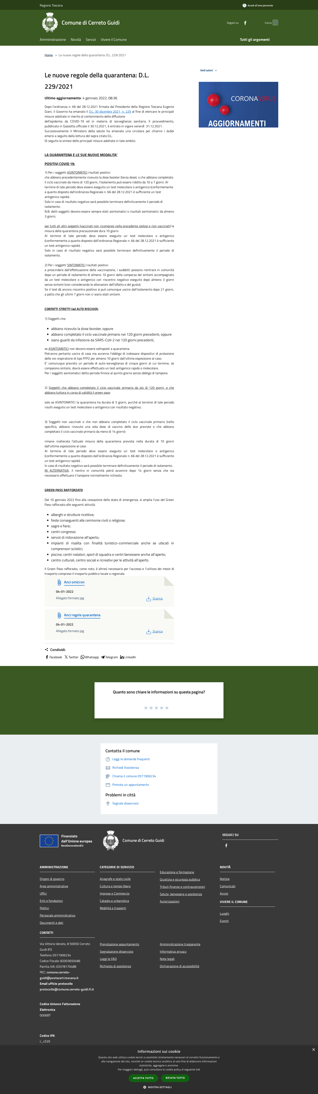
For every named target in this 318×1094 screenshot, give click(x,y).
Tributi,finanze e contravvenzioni (182, 886)
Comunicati (227, 886)
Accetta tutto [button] (143, 1078)
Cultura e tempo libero (115, 886)
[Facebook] (237, 22)
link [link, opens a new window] (198, 1069)
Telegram (109, 657)
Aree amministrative (54, 886)
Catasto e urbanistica (114, 900)
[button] (159, 1087)
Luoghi (224, 913)
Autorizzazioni (169, 901)
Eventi (224, 920)
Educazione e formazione (177, 872)
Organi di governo (52, 878)
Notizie (225, 878)
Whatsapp (89, 657)
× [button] (313, 1049)
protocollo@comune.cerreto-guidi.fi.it (67, 989)
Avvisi (224, 893)
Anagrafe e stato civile (115, 878)
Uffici (43, 893)
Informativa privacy (173, 951)
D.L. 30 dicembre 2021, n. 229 (110, 111)
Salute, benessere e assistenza (181, 894)
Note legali (167, 958)
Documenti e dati (51, 922)
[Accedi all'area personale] (257, 5)
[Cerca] (273, 22)
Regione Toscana (51, 5)
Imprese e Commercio (114, 893)
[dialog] (159, 1069)
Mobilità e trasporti (113, 908)
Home (49, 55)
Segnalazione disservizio (116, 951)
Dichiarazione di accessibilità (179, 966)
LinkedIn (127, 657)
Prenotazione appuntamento (119, 944)
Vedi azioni (209, 70)
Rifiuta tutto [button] (175, 1078)
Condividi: (55, 650)
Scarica (154, 598)
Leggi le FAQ (108, 958)
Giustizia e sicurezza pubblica (180, 879)
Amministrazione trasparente (180, 944)
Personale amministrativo (57, 915)
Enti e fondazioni (51, 900)
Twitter (71, 657)
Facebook (53, 657)
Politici (44, 908)
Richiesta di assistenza (115, 966)
